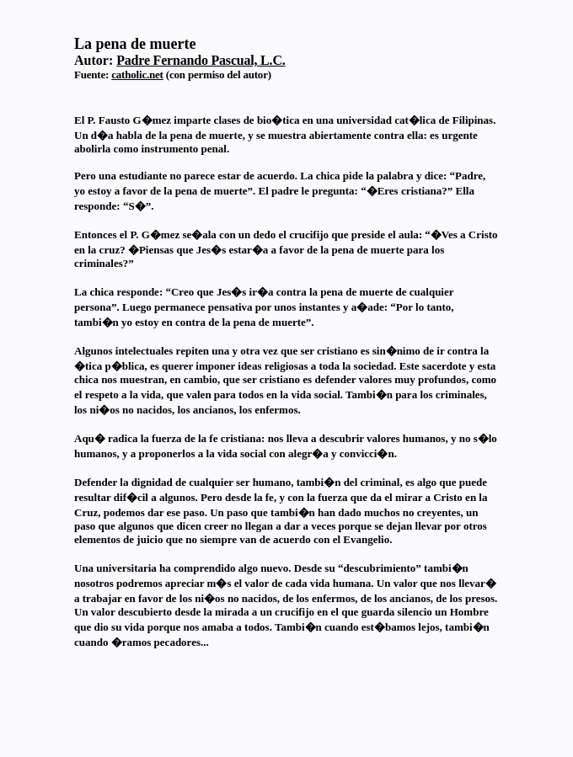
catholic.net (137, 74)
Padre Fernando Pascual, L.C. (200, 60)
